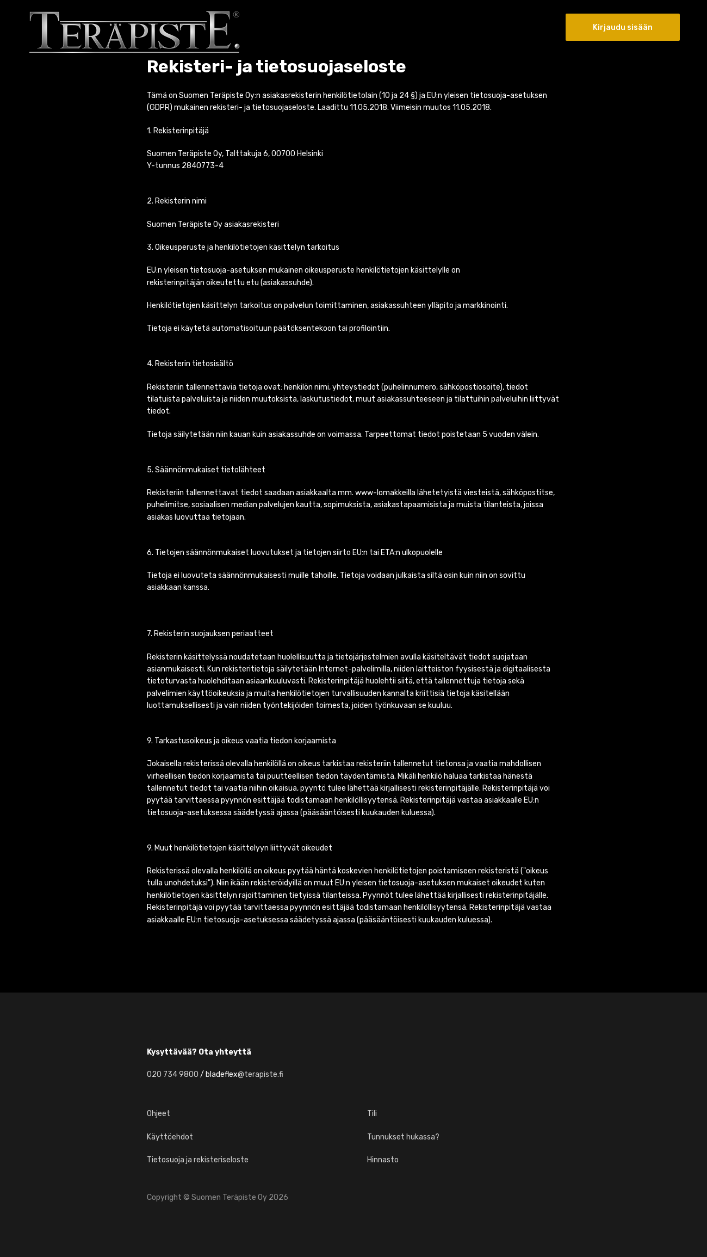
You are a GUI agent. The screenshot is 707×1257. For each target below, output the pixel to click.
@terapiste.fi (260, 1074)
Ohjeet (158, 1113)
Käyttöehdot (170, 1137)
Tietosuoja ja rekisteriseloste (198, 1159)
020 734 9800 (173, 1074)
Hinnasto (383, 1159)
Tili (372, 1113)
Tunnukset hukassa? (403, 1137)
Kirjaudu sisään (623, 27)
